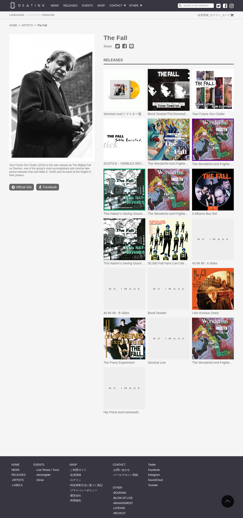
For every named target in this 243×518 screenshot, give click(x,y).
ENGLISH (49, 15)
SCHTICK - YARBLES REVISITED (128, 163)
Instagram (154, 474)
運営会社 (75, 495)
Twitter (152, 464)
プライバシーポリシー (83, 490)
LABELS (17, 485)
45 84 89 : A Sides (204, 263)
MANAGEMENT (123, 503)
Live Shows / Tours (48, 470)
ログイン (215, 15)
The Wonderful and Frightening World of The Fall (182, 213)
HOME (13, 25)
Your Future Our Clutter (208, 114)
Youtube (153, 485)
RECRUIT (120, 513)
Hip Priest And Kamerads (121, 412)
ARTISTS (27, 25)
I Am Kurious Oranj (205, 313)
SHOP (101, 5)
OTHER (134, 5)
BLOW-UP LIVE (123, 498)
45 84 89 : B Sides (116, 313)
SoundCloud (155, 480)
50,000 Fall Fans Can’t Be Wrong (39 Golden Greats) (185, 263)
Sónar (40, 480)
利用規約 (75, 500)
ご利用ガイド (78, 470)
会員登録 (203, 15)
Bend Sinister (157, 313)
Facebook (47, 187)
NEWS (55, 5)
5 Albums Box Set (204, 213)
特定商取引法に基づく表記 (86, 485)
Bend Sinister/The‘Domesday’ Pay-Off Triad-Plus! (182, 114)
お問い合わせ (122, 470)
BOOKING (120, 492)
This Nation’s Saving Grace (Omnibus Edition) (136, 263)
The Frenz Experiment (119, 362)
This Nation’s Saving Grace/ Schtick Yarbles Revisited (141, 213)
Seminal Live (157, 362)
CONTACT (115, 5)
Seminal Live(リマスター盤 (122, 114)
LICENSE (119, 508)
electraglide (43, 474)
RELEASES (70, 5)
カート (226, 15)
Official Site (21, 187)
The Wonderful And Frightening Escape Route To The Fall (188, 163)
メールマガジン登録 (126, 474)
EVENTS (87, 5)
